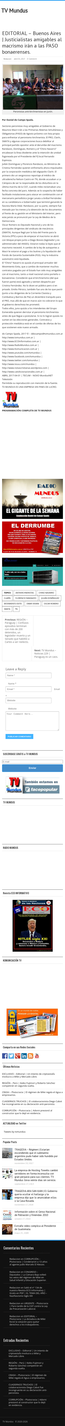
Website (12, 708)
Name (11, 683)
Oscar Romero (51, 603)
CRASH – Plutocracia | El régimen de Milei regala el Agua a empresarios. (32, 1093)
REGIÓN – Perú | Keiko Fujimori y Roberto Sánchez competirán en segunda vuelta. (28, 1084)
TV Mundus (14, 10)
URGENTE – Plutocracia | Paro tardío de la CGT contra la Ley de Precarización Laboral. (29, 1306)
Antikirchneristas (25, 592)
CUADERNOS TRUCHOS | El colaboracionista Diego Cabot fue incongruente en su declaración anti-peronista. (32, 1103)
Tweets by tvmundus (14, 1131)
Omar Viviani (33, 603)
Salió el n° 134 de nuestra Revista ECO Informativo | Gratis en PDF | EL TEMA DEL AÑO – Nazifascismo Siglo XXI (28, 1291)
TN (16, 609)
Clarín (7, 598)
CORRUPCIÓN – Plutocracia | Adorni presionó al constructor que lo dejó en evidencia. (27, 1112)
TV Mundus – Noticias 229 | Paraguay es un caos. (46, 653)
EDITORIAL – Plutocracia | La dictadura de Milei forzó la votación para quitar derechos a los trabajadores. (27, 1320)
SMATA (7, 609)
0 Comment (32, 59)
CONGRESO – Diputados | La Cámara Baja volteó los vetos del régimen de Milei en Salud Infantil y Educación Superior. (28, 1276)
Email (57, 689)
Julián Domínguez (50, 598)
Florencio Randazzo (25, 598)
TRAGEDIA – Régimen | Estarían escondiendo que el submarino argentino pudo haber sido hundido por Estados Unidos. (36, 1154)
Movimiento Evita (13, 603)
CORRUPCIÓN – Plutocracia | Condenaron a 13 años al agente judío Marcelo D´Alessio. (28, 1261)
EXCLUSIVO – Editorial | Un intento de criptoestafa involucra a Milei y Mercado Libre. (28, 1075)
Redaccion (7, 59)
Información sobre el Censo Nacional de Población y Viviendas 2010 (35, 1213)
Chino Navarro (46, 592)
